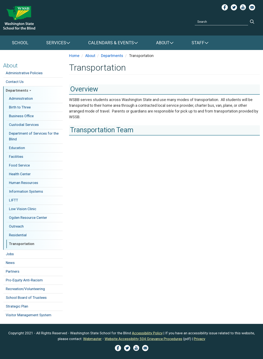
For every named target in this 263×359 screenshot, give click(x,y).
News (10, 263)
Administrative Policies (24, 73)
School (20, 42)
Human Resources (23, 183)
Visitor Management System (28, 315)
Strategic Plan (17, 306)
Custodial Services (24, 125)
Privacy (199, 339)
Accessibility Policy (147, 333)
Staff (198, 42)
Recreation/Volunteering (25, 289)
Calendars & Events (111, 42)
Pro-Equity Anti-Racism (24, 280)
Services (56, 42)
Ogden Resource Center (28, 217)
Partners (12, 271)
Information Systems (26, 191)
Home (74, 55)
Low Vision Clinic (22, 209)
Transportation (21, 244)
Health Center (20, 174)
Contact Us (15, 82)
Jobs (10, 254)
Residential (18, 235)
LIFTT (13, 200)
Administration (21, 98)
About (162, 42)
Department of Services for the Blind (34, 136)
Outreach (16, 226)
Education (17, 148)
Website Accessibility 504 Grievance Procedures (143, 339)
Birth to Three (20, 107)
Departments (18, 90)
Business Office (21, 116)
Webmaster (92, 339)
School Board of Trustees (26, 297)
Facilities (16, 156)
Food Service (19, 165)
